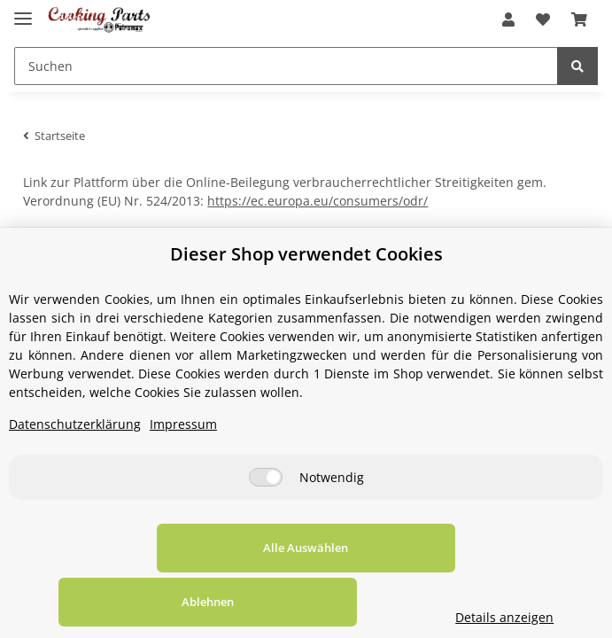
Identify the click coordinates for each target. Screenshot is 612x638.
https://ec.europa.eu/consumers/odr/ (317, 200)
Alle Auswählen (121, 602)
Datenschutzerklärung (75, 478)
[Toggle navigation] (23, 11)
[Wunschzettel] (543, 19)
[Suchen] (286, 66)
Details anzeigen (530, 617)
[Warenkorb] (579, 19)
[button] (508, 19)
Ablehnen (345, 602)
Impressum (183, 478)
